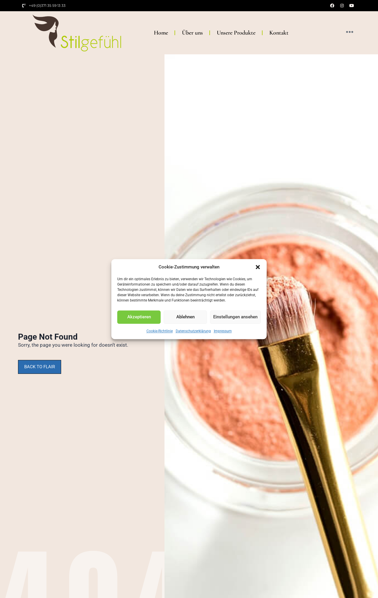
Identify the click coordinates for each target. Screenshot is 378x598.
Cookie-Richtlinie (159, 331)
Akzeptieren (139, 317)
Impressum (223, 331)
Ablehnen (185, 317)
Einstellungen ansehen (235, 317)
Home (161, 32)
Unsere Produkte (236, 32)
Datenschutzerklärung (193, 331)
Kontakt (279, 32)
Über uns (192, 32)
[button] (258, 267)
